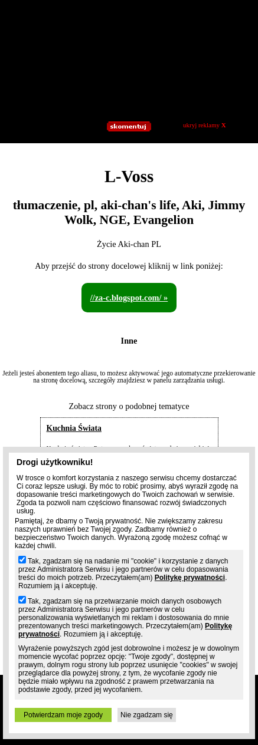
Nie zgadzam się (146, 715)
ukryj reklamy (204, 124)
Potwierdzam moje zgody (63, 715)
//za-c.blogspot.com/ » (129, 297)
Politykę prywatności (190, 577)
